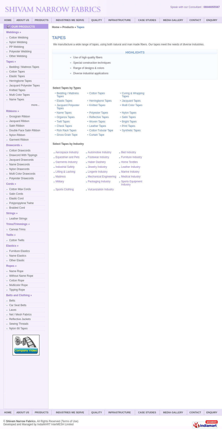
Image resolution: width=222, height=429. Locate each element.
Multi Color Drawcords (22, 173)
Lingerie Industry (98, 171)
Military (60, 181)
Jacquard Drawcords (21, 159)
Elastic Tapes (17, 76)
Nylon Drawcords (19, 169)
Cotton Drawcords (20, 150)
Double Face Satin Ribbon (24, 130)
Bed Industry (128, 152)
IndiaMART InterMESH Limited (55, 424)
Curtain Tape (96, 134)
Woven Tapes (97, 121)
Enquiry (211, 20)
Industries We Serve (70, 20)
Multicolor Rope (18, 285)
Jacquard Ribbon (19, 121)
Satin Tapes (129, 117)
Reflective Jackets (20, 319)
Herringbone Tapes (20, 80)
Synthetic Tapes (131, 130)
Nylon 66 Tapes (18, 328)
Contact (195, 20)
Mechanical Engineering (102, 176)
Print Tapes (128, 126)
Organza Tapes (66, 117)
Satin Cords (16, 193)
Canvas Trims (17, 229)
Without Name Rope (21, 275)
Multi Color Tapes (19, 94)
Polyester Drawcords (21, 178)
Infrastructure (119, 20)
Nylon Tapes (129, 112)
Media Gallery (173, 20)
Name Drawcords (19, 164)
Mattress (61, 176)
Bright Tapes (129, 121)
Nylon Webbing (18, 42)
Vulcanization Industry (101, 189)
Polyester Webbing (20, 51)
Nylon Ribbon (17, 135)
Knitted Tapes (17, 90)
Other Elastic (17, 260)
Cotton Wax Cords (20, 189)
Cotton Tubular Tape (101, 130)
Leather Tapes (97, 126)
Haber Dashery (97, 162)
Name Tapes (16, 99)
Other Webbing (18, 56)
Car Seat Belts (17, 305)
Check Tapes (64, 126)
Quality (96, 20)
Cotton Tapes (17, 71)
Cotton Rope (16, 280)
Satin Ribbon (17, 125)
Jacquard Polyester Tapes (24, 85)
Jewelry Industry (97, 166)
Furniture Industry (131, 157)
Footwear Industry (98, 157)
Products (41, 20)
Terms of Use (69, 421)
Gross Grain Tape (67, 134)
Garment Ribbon (19, 139)
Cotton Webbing (18, 37)
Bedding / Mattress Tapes (24, 67)
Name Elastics (17, 255)
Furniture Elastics (19, 251)
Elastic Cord (16, 198)
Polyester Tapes (98, 112)
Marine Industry (130, 171)
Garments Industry (66, 162)
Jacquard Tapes (131, 100)
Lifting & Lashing (65, 171)
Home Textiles (129, 162)
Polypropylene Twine (21, 203)
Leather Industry (130, 166)
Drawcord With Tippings (23, 155)
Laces (12, 309)
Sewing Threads (19, 323)
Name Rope (16, 271)
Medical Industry (130, 176)
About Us (22, 20)
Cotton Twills (16, 240)
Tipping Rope (17, 289)
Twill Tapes (63, 121)
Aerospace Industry (67, 152)
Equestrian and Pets (67, 157)
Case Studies (147, 412)
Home (8, 20)
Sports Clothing (65, 189)
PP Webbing (16, 46)
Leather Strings (18, 218)
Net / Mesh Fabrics (20, 314)
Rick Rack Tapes (66, 130)
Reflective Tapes (99, 117)
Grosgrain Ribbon (19, 116)
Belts (12, 300)
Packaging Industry (99, 181)
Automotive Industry (99, 152)
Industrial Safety (65, 166)
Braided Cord (17, 207)
